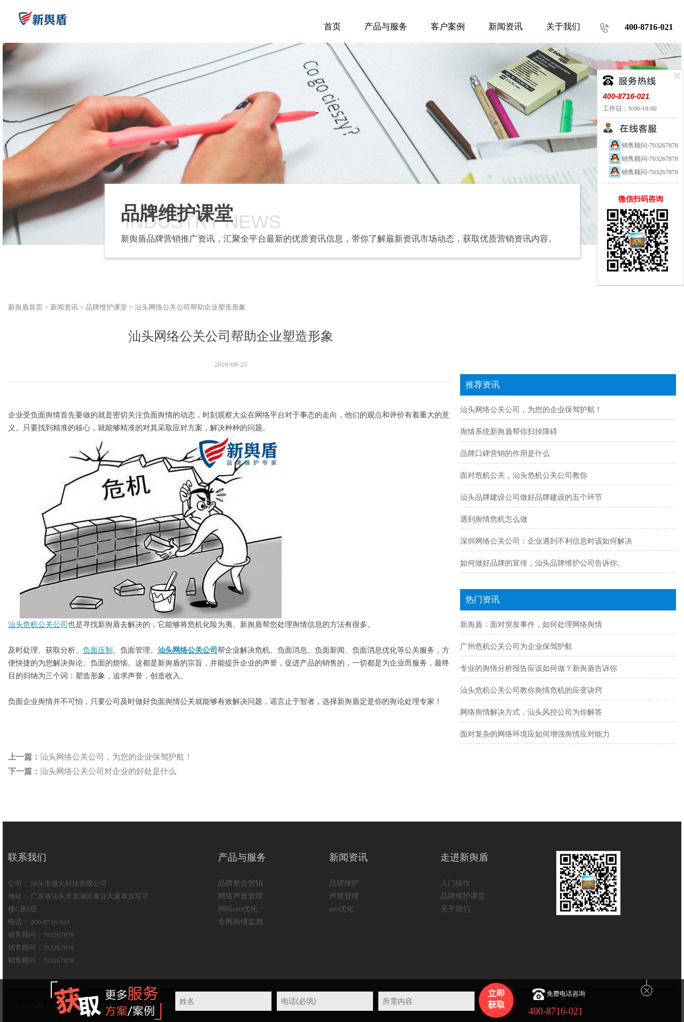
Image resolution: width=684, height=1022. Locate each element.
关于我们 (455, 909)
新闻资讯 (64, 307)
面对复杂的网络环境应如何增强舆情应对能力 (535, 734)
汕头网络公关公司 (187, 650)
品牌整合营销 (240, 883)
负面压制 (98, 650)
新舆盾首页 (25, 307)
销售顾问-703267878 (643, 145)
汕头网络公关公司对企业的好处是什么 (108, 771)
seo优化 (341, 909)
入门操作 (455, 883)
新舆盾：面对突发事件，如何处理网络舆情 (531, 625)
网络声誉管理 (240, 896)
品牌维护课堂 (106, 307)
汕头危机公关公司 (38, 625)
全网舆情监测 (240, 922)
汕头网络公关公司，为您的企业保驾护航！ (116, 757)
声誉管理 (344, 896)
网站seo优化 (238, 909)
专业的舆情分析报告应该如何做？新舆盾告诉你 (538, 668)
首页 (332, 26)
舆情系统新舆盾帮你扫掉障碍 (508, 432)
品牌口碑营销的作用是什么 (505, 454)
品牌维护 (344, 883)
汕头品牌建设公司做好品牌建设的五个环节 (531, 497)
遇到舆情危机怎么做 (493, 519)
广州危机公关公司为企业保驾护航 (516, 646)
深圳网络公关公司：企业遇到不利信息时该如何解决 (546, 541)
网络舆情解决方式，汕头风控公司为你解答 (531, 712)
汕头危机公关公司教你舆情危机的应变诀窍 (531, 690)
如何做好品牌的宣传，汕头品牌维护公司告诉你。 (542, 563)
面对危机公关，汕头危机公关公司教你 (523, 475)
